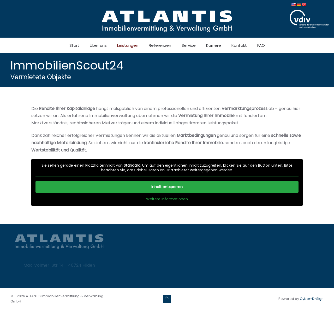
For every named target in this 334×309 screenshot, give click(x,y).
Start (74, 45)
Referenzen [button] (160, 45)
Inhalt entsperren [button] (167, 186)
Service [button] (189, 45)
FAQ (261, 45)
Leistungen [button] (127, 45)
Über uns (98, 45)
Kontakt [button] (239, 45)
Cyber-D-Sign (312, 298)
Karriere (213, 45)
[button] (167, 299)
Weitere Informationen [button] (167, 199)
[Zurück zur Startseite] (167, 21)
